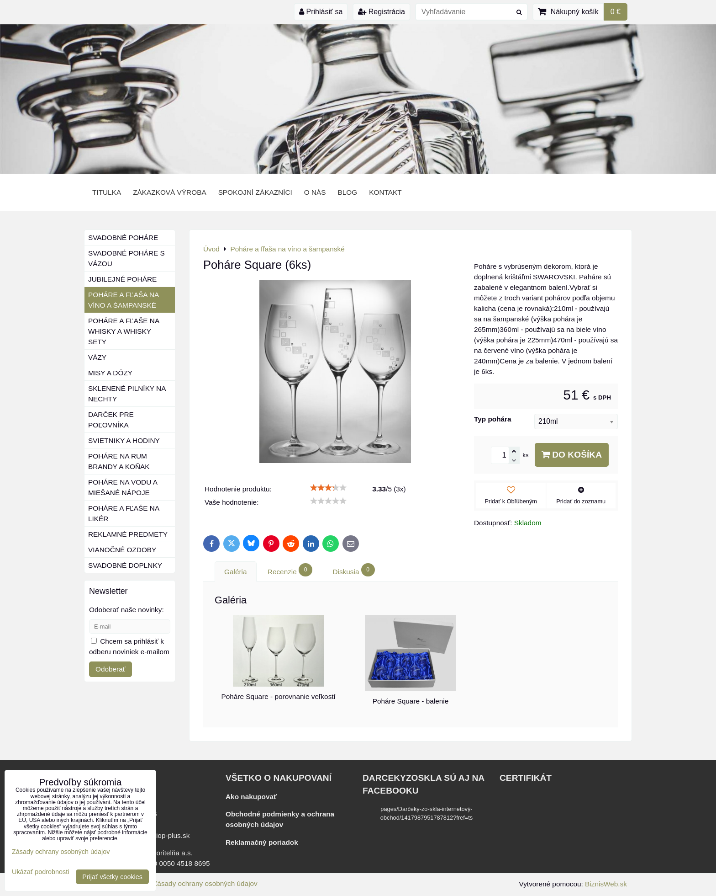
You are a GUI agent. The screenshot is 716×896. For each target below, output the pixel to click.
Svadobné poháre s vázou (126, 258)
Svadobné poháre (123, 237)
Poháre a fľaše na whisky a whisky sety (123, 331)
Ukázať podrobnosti (40, 872)
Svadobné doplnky (125, 565)
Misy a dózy (110, 373)
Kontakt (385, 192)
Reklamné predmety (128, 534)
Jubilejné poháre (122, 279)
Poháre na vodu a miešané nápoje (123, 487)
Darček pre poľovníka (111, 420)
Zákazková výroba (169, 192)
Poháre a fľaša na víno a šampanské (123, 300)
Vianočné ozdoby (122, 550)
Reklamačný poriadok (262, 842)
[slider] (328, 487)
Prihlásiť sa (320, 12)
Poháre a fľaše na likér (123, 513)
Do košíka (572, 454)
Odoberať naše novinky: (126, 609)
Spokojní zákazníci (255, 192)
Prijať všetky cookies (112, 876)
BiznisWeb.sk (606, 884)
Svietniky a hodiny (124, 440)
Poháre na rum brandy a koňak (119, 461)
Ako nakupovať (251, 796)
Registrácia (381, 12)
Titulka (106, 192)
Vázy (97, 357)
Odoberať (110, 669)
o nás (315, 192)
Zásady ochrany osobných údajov (205, 883)
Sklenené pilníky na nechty (127, 393)
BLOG (348, 192)
